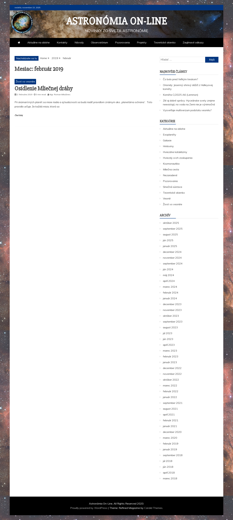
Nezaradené (170, 175)
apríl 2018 (169, 472)
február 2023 (170, 356)
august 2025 (170, 234)
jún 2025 (168, 240)
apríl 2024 (169, 281)
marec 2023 (170, 350)
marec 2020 (170, 437)
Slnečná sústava (172, 186)
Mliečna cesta (171, 169)
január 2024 (170, 298)
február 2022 (170, 391)
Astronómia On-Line (116, 21)
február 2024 (170, 292)
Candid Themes (153, 508)
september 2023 (173, 321)
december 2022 (172, 368)
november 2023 (172, 310)
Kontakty (62, 42)
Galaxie (167, 140)
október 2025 (171, 222)
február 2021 (170, 420)
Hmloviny (168, 146)
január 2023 (170, 362)
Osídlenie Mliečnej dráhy (44, 88)
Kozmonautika (171, 163)
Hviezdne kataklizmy (175, 152)
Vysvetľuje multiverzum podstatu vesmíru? (187, 110)
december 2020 (172, 432)
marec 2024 (170, 286)
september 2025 (173, 228)
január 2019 (170, 449)
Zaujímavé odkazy (193, 42)
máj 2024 (168, 275)
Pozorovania (122, 42)
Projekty (142, 42)
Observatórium (99, 42)
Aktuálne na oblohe (38, 42)
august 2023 (170, 327)
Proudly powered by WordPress (89, 508)
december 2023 (172, 304)
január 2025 (170, 246)
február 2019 (170, 443)
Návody (79, 42)
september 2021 (173, 402)
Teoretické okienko (165, 42)
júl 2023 (167, 333)
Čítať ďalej (19, 115)
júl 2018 (167, 461)
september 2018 (173, 455)
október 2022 (171, 379)
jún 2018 (168, 466)
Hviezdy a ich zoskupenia (177, 157)
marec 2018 (170, 478)
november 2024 (172, 257)
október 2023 (171, 315)
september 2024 (173, 263)
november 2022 (172, 373)
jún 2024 (168, 269)
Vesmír (167, 198)
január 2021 (170, 426)
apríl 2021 (169, 414)
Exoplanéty (169, 134)
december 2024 (172, 251)
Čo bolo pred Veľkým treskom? (180, 79)
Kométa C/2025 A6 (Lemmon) (180, 94)
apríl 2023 (169, 344)
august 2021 (170, 408)
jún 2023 (168, 339)
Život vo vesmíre (25, 81)
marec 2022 (170, 385)
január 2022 (170, 397)
